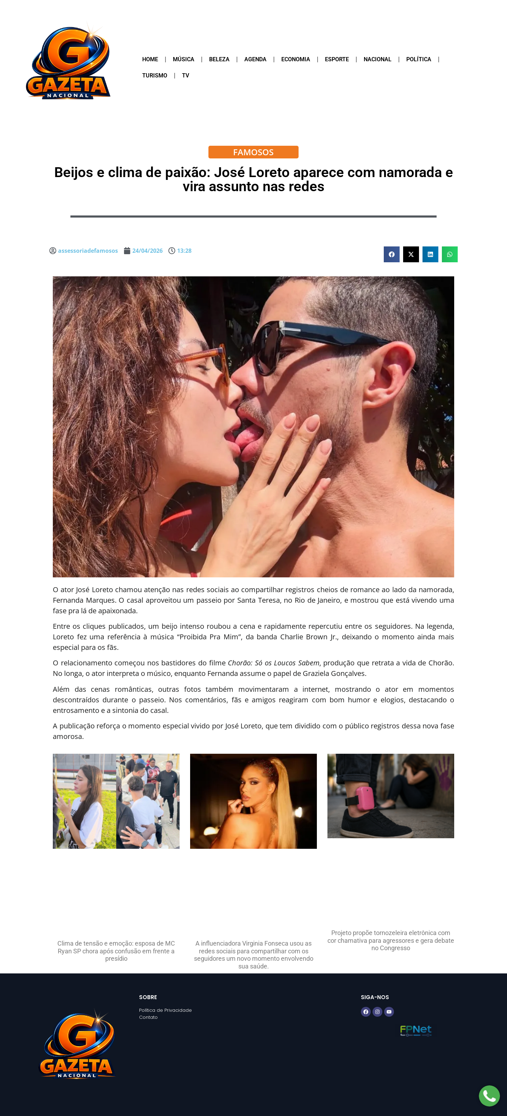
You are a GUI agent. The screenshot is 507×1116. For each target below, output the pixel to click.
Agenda (255, 59)
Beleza (219, 59)
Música (183, 59)
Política (418, 59)
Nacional (378, 59)
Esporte (337, 59)
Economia (295, 59)
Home (150, 59)
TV (185, 75)
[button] (392, 254)
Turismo (154, 75)
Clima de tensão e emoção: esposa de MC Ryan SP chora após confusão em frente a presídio (116, 951)
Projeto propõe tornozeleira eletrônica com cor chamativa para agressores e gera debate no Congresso (390, 940)
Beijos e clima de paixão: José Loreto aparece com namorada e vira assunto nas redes (253, 179)
